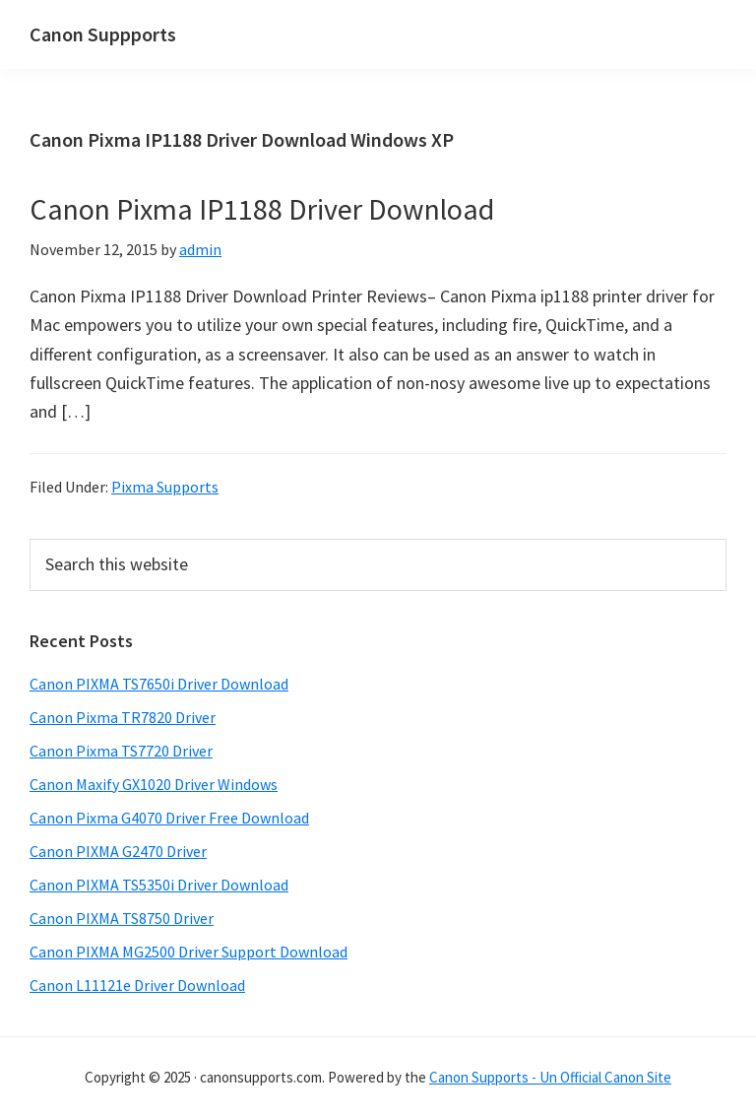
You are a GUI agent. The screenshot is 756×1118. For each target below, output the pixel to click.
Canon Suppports (103, 34)
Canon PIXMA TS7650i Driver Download (159, 683)
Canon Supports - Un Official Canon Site (550, 1077)
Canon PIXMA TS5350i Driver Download (159, 884)
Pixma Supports (165, 486)
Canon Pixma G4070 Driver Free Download (169, 817)
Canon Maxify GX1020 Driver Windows (154, 784)
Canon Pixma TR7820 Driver (123, 717)
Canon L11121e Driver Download (137, 985)
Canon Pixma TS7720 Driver (121, 750)
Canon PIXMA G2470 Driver (118, 851)
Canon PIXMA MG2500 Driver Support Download (188, 951)
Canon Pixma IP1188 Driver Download (262, 209)
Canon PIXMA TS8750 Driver (122, 918)
